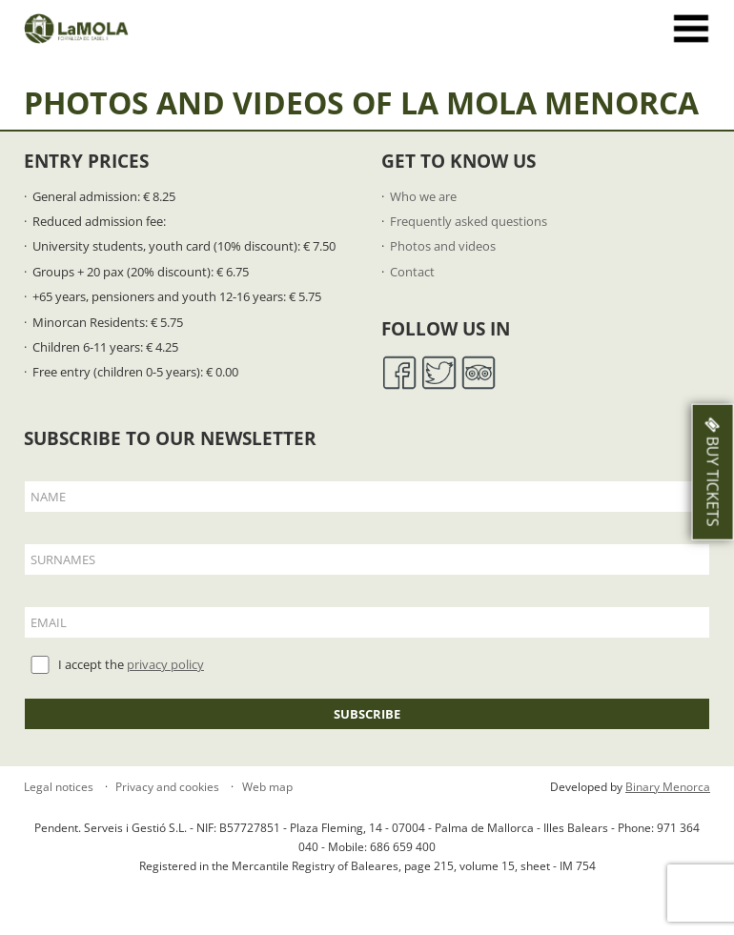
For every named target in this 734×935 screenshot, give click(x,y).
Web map (266, 787)
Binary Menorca (667, 787)
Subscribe (367, 713)
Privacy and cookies (165, 787)
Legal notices (58, 787)
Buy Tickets (713, 471)
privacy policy (165, 664)
